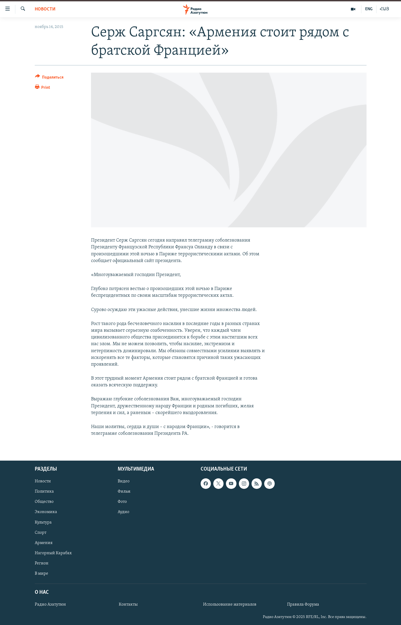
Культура (43, 522)
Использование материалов (229, 605)
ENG (368, 9)
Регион (41, 563)
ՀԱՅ (384, 9)
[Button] (49, 78)
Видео (124, 481)
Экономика (46, 512)
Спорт (40, 533)
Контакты (128, 605)
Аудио (123, 512)
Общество (44, 502)
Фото (122, 502)
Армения (44, 543)
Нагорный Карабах (53, 553)
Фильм (124, 492)
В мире (41, 573)
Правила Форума (303, 605)
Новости (45, 9)
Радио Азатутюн (50, 605)
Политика (44, 492)
